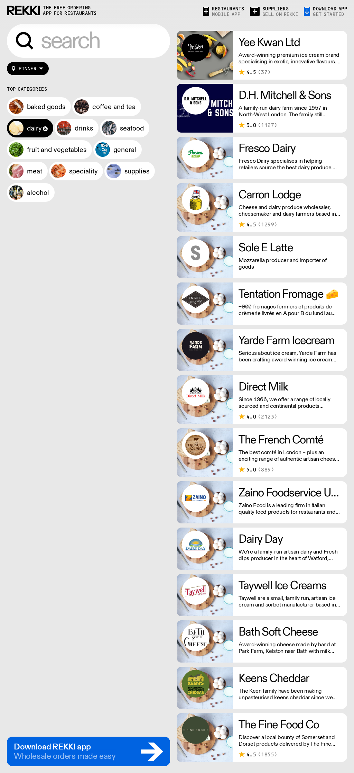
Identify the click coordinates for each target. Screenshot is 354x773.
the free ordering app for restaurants (70, 10)
